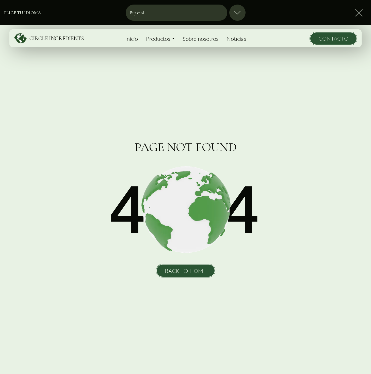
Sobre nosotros (200, 38)
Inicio (131, 38)
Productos (160, 38)
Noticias (236, 38)
